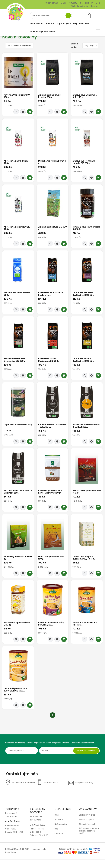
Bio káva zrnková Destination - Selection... (52, 426)
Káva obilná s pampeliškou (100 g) (17, 624)
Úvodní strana (52, 3)
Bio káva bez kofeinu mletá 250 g (17, 294)
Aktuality (73, 3)
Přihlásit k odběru (86, 751)
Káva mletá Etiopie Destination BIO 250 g (83, 360)
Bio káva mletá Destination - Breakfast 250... (86, 426)
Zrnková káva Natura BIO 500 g (50, 228)
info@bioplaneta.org (84, 783)
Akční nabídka (36, 23)
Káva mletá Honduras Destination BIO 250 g (15, 360)
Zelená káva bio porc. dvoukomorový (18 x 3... (84, 558)
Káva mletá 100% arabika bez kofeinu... (50, 294)
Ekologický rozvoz (87, 816)
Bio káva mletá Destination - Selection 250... (18, 492)
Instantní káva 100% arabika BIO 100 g (86, 228)
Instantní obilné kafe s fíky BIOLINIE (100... (51, 624)
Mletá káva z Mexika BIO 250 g (52, 162)
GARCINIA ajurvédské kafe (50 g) (51, 558)
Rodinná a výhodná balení (42, 32)
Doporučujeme (64, 23)
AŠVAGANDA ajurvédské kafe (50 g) (84, 492)
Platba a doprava (86, 820)
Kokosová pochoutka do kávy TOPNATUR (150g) (50, 492)
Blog (98, 3)
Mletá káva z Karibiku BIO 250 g (16, 162)
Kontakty (95, 6)
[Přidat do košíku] (30, 112)
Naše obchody (86, 3)
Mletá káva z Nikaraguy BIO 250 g (17, 228)
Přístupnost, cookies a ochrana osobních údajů (89, 831)
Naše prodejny (61, 825)
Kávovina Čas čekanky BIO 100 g (17, 96)
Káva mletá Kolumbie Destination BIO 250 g (83, 294)
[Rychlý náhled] (16, 112)
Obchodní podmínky (79, 6)
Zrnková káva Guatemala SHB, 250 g (84, 96)
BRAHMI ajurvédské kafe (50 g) (18, 558)
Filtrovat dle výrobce (19, 45)
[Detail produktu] (23, 112)
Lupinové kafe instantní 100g (15, 426)
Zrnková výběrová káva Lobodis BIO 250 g (83, 162)
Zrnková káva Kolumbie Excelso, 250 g (49, 96)
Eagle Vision (10, 853)
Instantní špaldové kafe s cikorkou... (84, 624)
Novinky (50, 23)
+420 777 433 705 (52, 783)
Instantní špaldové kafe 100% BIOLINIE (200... (15, 690)
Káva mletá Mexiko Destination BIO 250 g (49, 360)
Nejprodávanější (81, 23)
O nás (63, 3)
